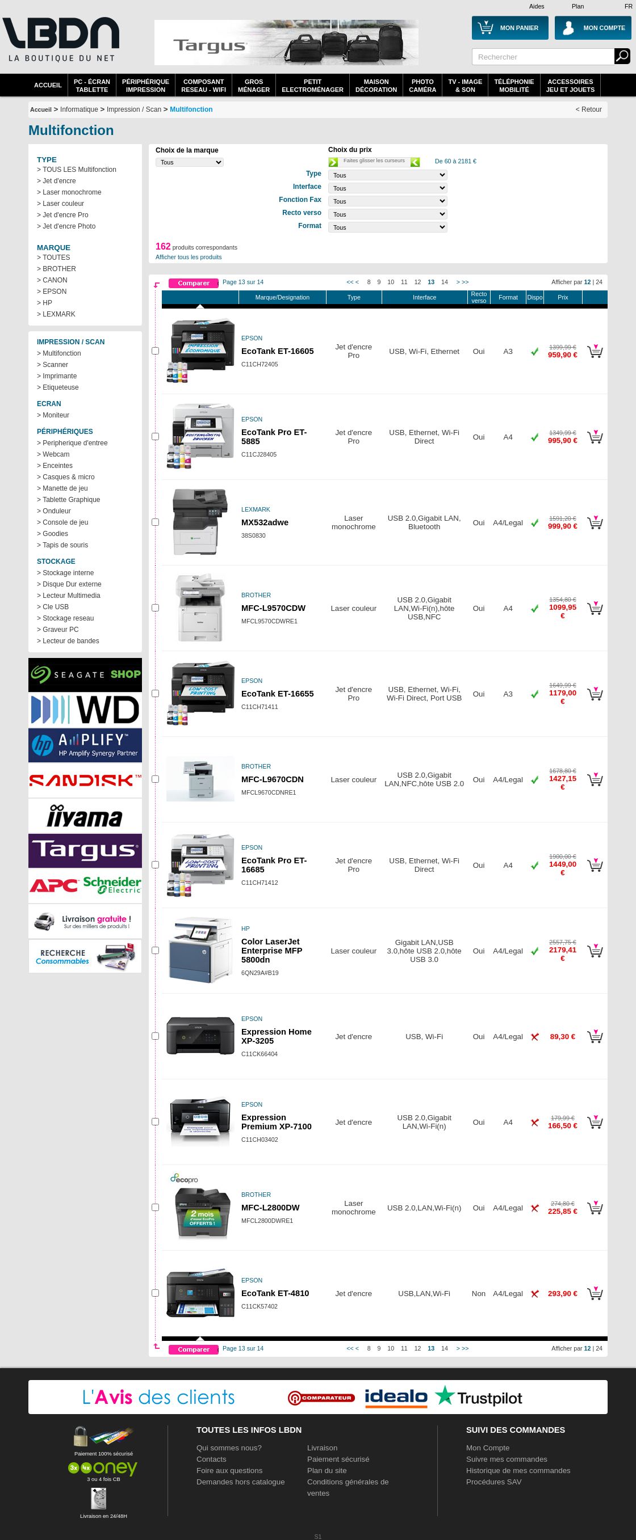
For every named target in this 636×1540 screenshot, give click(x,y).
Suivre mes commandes (506, 1459)
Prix (563, 297)
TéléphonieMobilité (514, 85)
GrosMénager (254, 85)
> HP (44, 303)
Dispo (534, 297)
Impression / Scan (134, 109)
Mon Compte (487, 1448)
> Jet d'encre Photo (66, 226)
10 (391, 282)
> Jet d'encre (56, 181)
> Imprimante (57, 376)
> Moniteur (53, 415)
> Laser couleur (60, 204)
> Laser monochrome (69, 192)
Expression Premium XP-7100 (276, 1122)
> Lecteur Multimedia (69, 596)
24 (599, 282)
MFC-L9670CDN (272, 779)
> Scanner (52, 365)
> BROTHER (56, 269)
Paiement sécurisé (338, 1459)
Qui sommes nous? (229, 1448)
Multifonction (191, 109)
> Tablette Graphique (69, 500)
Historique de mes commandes (518, 1470)
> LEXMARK (56, 314)
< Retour (589, 109)
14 (445, 282)
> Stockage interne (65, 573)
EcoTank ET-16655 (277, 693)
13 (431, 282)
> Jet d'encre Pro (63, 215)
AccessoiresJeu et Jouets (570, 85)
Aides (537, 6)
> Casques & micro (66, 477)
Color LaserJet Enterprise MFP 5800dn (271, 950)
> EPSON (51, 292)
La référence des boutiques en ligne (59, 46)
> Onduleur (54, 511)
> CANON (52, 280)
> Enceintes (55, 466)
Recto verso (479, 297)
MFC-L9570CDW (273, 608)
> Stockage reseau (65, 618)
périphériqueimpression (145, 85)
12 (418, 282)
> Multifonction (59, 353)
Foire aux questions (229, 1470)
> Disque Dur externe (69, 584)
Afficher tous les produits (189, 257)
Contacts (211, 1459)
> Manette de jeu (62, 488)
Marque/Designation (282, 297)
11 (404, 282)
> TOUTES (53, 257)
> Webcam (53, 454)
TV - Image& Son (465, 85)
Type (354, 297)
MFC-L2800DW (270, 1207)
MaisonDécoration (376, 85)
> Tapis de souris (62, 545)
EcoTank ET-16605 (277, 351)
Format (508, 297)
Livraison (322, 1448)
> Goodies (52, 534)
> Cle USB (53, 607)
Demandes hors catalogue (240, 1482)
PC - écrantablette (92, 85)
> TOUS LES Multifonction (76, 170)
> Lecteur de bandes (68, 641)
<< (349, 282)
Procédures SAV (494, 1482)
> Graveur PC (58, 630)
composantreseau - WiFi (203, 85)
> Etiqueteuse (58, 387)
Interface (424, 297)
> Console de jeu (62, 522)
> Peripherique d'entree (72, 443)
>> (465, 282)
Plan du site (327, 1470)
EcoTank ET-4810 (275, 1293)
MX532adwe (264, 522)
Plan (578, 6)
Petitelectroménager (313, 85)
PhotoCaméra (422, 85)
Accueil (48, 85)
